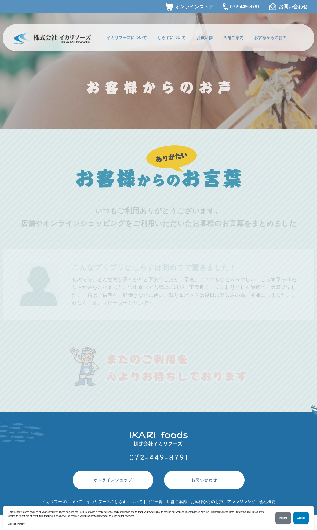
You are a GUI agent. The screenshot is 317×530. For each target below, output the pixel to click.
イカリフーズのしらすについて (114, 501)
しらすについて (172, 37)
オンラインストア (194, 6)
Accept (301, 518)
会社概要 (267, 501)
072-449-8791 (245, 6)
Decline (283, 518)
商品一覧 (155, 501)
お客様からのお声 (270, 37)
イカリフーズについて (127, 37)
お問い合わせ (293, 6)
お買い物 (204, 37)
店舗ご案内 (233, 37)
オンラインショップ (113, 480)
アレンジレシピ (241, 501)
